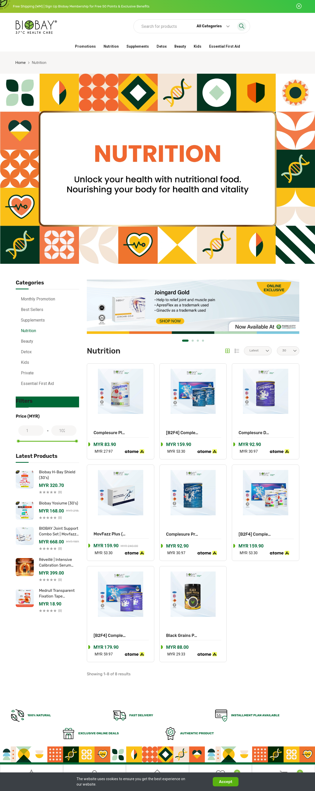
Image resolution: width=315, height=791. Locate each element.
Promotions (85, 46)
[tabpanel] (191, 306)
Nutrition (111, 46)
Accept (225, 781)
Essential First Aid (224, 46)
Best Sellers (32, 309)
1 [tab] (185, 340)
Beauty (180, 46)
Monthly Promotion (38, 299)
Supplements (137, 46)
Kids (197, 46)
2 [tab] (193, 340)
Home (20, 62)
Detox (162, 46)
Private (27, 373)
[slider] (18, 441)
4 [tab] (203, 340)
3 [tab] (198, 340)
